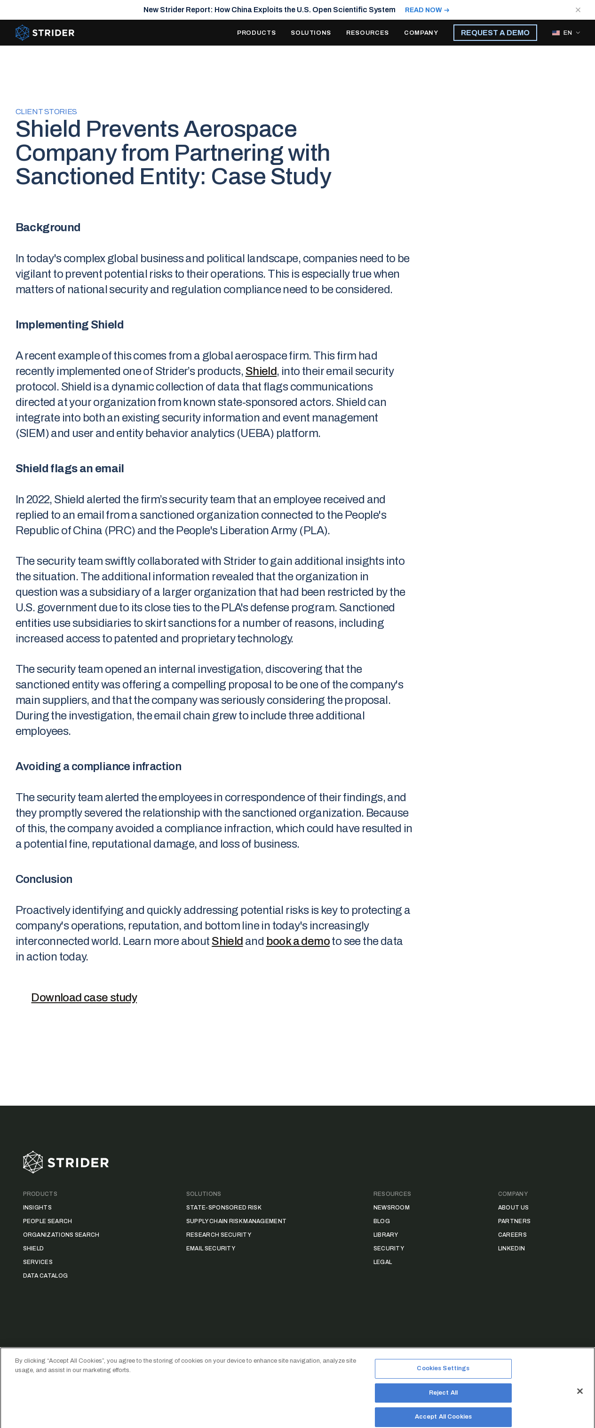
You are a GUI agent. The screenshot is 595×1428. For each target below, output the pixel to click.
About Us (513, 1207)
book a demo (298, 941)
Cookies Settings (443, 1379)
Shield (261, 371)
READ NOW (423, 10)
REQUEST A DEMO (495, 33)
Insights (37, 1207)
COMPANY (421, 33)
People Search (47, 1221)
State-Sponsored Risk (224, 1207)
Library (385, 1235)
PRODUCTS (256, 33)
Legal (382, 1262)
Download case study (84, 997)
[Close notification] (578, 10)
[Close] (580, 1401)
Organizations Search (61, 1235)
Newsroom (391, 1207)
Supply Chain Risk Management (236, 1221)
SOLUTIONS (311, 33)
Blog (381, 1221)
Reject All (443, 1403)
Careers (512, 1235)
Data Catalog (45, 1275)
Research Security (218, 1235)
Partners (514, 1221)
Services (38, 1262)
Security (388, 1248)
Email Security (210, 1248)
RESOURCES (367, 33)
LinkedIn (511, 1248)
